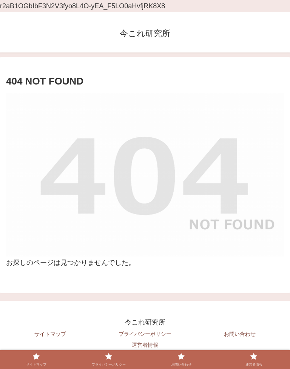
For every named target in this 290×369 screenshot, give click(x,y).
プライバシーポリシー (145, 334)
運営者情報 (145, 345)
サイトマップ (50, 334)
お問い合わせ (240, 334)
